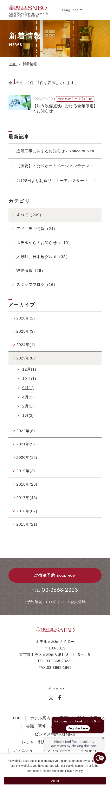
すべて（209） (30, 215)
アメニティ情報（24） (36, 229)
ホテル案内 (40, 718)
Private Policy (74, 771)
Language (70, 9)
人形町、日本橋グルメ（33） (43, 257)
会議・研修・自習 (42, 726)
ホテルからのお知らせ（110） (44, 243)
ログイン (56, 602)
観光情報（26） (30, 270)
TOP (16, 718)
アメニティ (23, 750)
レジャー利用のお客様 (42, 742)
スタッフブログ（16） (36, 284)
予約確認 (35, 602)
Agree (55, 780)
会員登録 (78, 602)
